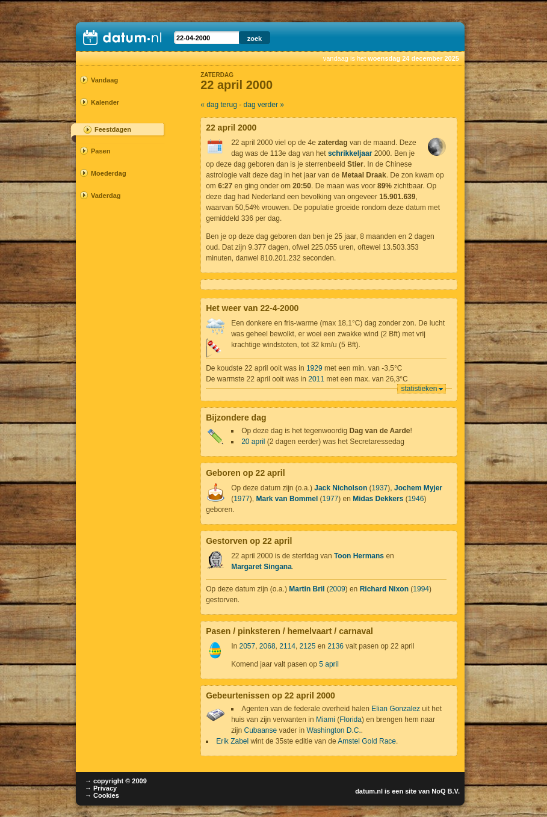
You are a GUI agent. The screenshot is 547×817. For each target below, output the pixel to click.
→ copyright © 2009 (116, 781)
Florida (350, 719)
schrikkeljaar (350, 153)
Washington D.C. (334, 730)
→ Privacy (101, 788)
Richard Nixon (384, 589)
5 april (329, 664)
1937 (380, 488)
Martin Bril (306, 589)
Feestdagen (112, 129)
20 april (253, 441)
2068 (267, 646)
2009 (337, 589)
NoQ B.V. (445, 791)
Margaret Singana (261, 567)
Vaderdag (106, 195)
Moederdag (108, 173)
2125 (308, 646)
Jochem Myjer (418, 488)
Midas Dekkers (378, 499)
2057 (247, 646)
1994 (421, 589)
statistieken (419, 388)
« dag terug (218, 104)
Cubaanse (260, 730)
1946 (416, 499)
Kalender (105, 102)
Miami (325, 719)
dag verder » (264, 104)
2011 (316, 379)
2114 (287, 646)
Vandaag (104, 80)
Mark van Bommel (287, 499)
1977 (241, 499)
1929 (314, 368)
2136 (335, 646)
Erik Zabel (232, 741)
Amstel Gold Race (367, 741)
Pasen (100, 151)
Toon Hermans (359, 556)
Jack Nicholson (340, 488)
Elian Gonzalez (395, 708)
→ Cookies (102, 795)
